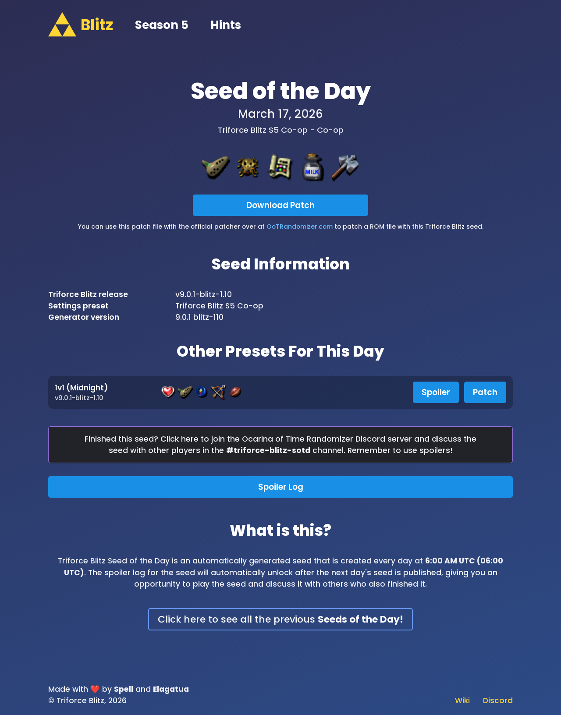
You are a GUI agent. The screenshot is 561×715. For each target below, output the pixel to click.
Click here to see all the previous (280, 619)
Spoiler (436, 392)
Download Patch (280, 205)
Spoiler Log (280, 487)
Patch (485, 392)
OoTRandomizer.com (299, 226)
